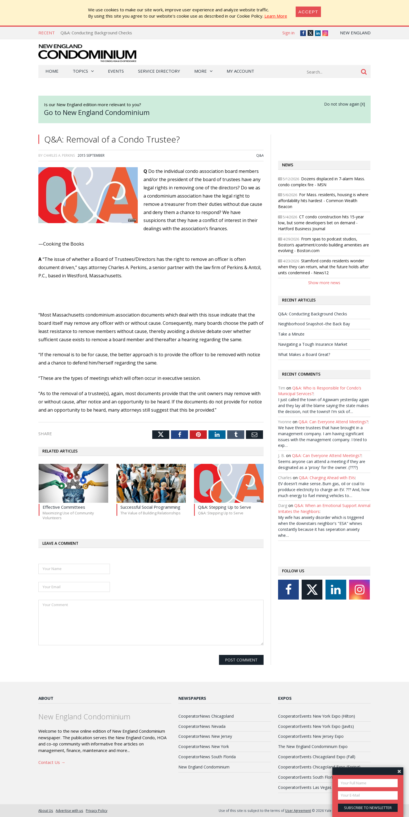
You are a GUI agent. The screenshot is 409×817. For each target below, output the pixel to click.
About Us (45, 810)
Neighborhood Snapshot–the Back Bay (314, 323)
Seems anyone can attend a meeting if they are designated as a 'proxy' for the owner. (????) (321, 464)
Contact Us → (51, 762)
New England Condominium (203, 767)
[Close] (308, 12)
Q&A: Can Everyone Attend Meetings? (333, 421)
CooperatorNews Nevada (202, 726)
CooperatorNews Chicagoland (206, 716)
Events (116, 71)
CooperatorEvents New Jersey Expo (311, 736)
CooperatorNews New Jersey (205, 736)
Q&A (260, 155)
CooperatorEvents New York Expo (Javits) (316, 726)
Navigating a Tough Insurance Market (312, 344)
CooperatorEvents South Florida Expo (312, 777)
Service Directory (159, 71)
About (45, 698)
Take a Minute (291, 334)
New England (355, 32)
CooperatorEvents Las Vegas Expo (310, 787)
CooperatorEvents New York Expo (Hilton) (316, 716)
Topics (80, 71)
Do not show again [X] (344, 104)
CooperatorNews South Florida (207, 756)
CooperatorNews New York (203, 746)
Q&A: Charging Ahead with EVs (327, 477)
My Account (240, 71)
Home (52, 71)
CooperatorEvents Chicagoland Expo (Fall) (316, 756)
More (200, 71)
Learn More (275, 16)
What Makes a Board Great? (304, 354)
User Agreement (298, 810)
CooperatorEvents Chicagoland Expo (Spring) (319, 767)
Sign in (288, 32)
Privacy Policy (96, 810)
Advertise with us (69, 810)
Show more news (324, 282)
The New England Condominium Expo (313, 746)
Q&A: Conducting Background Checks (96, 32)
